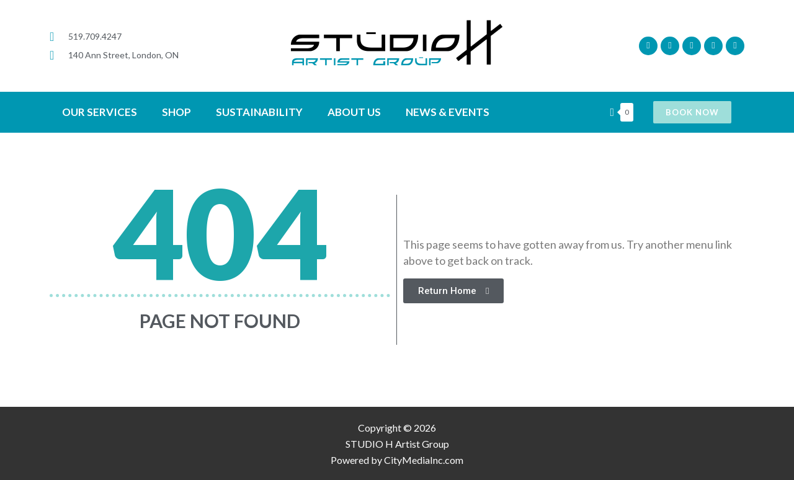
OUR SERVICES (99, 111)
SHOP (176, 111)
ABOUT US (354, 111)
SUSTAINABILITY (259, 111)
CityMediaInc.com (423, 460)
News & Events (447, 111)
